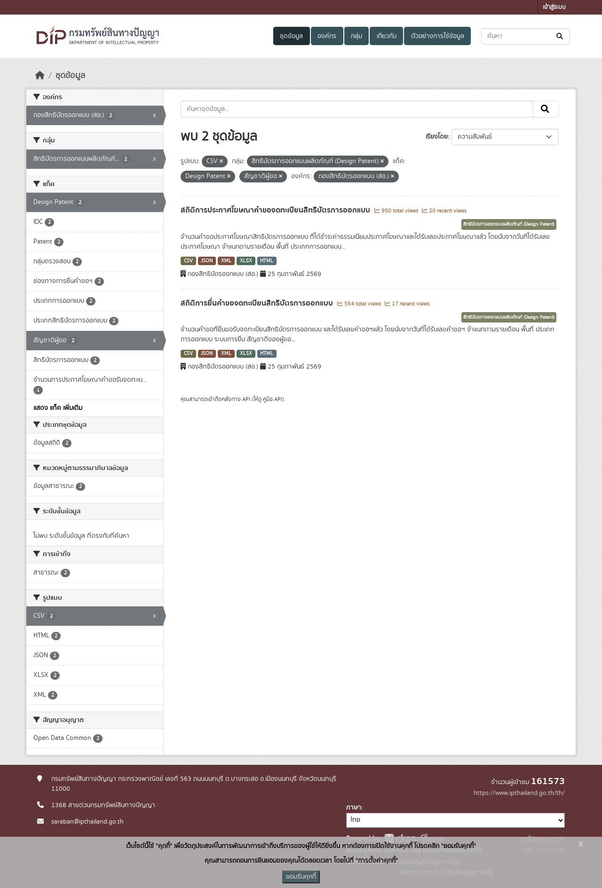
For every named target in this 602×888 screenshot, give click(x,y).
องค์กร (326, 36)
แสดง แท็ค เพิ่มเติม (57, 408)
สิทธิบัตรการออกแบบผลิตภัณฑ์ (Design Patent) (508, 224)
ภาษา (353, 807)
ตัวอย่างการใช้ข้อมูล (437, 36)
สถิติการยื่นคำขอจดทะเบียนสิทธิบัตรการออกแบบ (258, 303)
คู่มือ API (272, 399)
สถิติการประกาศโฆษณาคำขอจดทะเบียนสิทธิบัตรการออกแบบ (276, 210)
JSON (207, 261)
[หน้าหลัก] (40, 76)
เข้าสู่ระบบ (554, 7)
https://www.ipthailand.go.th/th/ (519, 793)
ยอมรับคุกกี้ (301, 876)
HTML (266, 261)
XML (226, 261)
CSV (188, 261)
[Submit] (560, 36)
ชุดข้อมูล (291, 36)
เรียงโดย (437, 136)
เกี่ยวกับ (386, 36)
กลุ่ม (356, 36)
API (246, 399)
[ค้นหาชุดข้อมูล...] (525, 36)
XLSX (246, 261)
